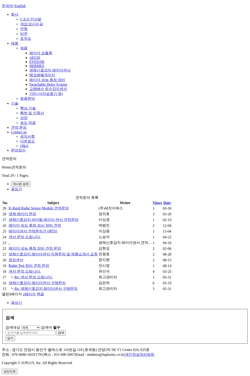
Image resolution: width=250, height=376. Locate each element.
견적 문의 (19, 127)
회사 (14, 14)
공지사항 (27, 136)
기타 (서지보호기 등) (46, 94)
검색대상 (13, 327)
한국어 (7, 6)
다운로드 (27, 141)
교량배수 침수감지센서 (48, 89)
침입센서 (16, 260)
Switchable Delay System (48, 84)
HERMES (36, 66)
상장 (24, 118)
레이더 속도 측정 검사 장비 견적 (35, 225)
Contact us (19, 132)
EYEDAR (36, 62)
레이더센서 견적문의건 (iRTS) (33, 231)
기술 (14, 103)
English (20, 6)
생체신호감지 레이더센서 (50, 70)
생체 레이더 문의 (22, 214)
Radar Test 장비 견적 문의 (29, 266)
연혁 (24, 29)
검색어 (50, 327)
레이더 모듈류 (40, 53)
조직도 (25, 38)
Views (157, 203)
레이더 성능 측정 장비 (47, 80)
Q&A (24, 146)
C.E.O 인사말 (30, 19)
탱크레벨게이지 (42, 75)
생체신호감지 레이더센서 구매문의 (37, 283)
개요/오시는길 (31, 24)
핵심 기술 (28, 108)
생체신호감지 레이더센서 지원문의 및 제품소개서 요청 (53, 254)
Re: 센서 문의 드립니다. (32, 277)
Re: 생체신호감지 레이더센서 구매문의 (44, 289)
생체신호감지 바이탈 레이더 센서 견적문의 (43, 220)
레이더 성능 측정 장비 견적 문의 (35, 248)
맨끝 (40, 294)
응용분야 (27, 98)
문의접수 (18, 150)
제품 (14, 43)
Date (167, 203)
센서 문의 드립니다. (25, 237)
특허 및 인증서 (32, 113)
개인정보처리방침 (139, 354)
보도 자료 (28, 123)
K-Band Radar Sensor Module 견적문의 (39, 208)
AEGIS (34, 58)
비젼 (24, 34)
